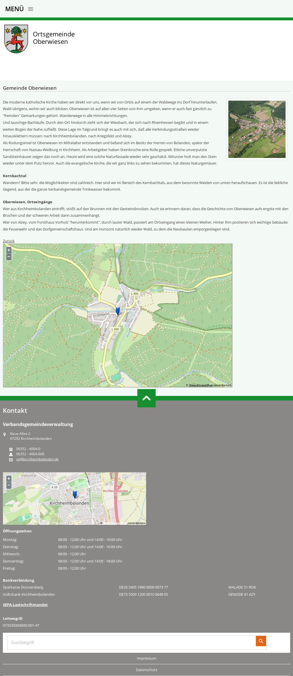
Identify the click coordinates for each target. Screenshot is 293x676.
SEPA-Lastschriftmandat (25, 604)
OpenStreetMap (201, 385)
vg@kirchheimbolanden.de (37, 459)
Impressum (146, 658)
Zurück (9, 240)
